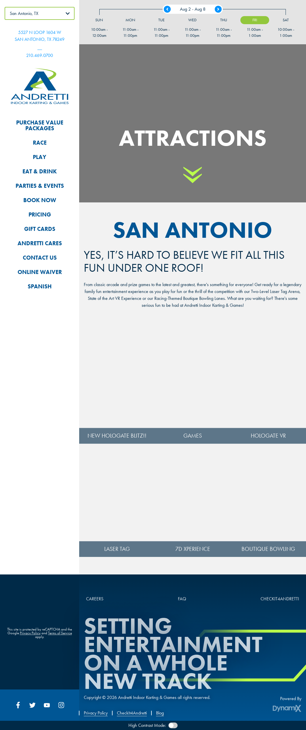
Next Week (218, 9)
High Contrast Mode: (147, 725)
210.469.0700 (39, 55)
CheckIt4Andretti (132, 713)
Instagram (61, 705)
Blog (160, 713)
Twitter (32, 705)
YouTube (47, 705)
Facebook (18, 705)
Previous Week (167, 9)
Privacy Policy (30, 633)
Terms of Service (60, 633)
